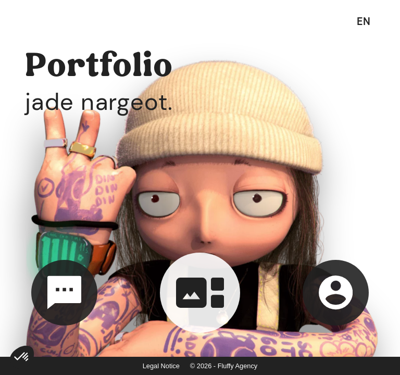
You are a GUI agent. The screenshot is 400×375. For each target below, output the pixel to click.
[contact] (64, 293)
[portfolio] (200, 293)
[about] (336, 293)
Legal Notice (161, 366)
